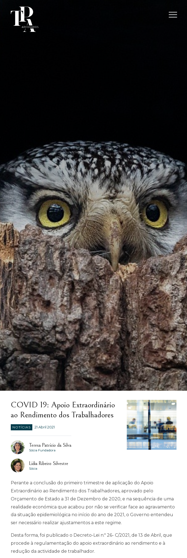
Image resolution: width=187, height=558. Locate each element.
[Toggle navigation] (173, 15)
